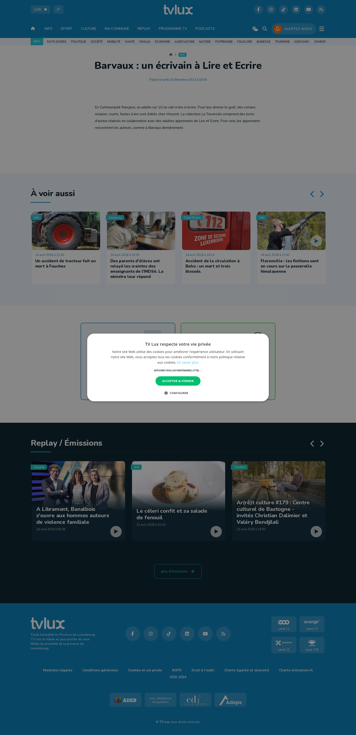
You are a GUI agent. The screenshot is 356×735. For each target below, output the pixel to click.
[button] (178, 370)
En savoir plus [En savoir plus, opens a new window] (188, 362)
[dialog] (178, 367)
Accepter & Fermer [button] (178, 381)
